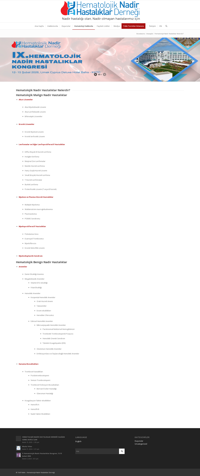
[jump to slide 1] (99, 75)
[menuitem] (39, 26)
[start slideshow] (95, 74)
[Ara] (165, 26)
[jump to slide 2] (101, 75)
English (78, 441)
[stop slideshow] (104, 74)
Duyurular (139, 441)
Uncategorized (141, 444)
